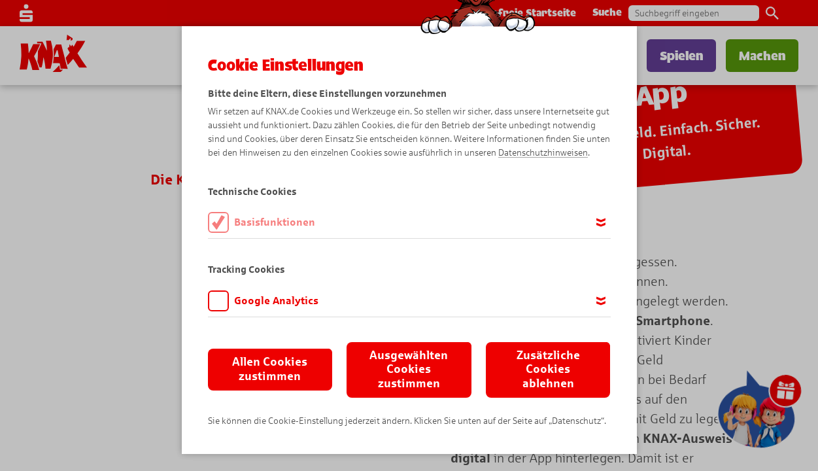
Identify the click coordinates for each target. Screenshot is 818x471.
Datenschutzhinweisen (543, 153)
